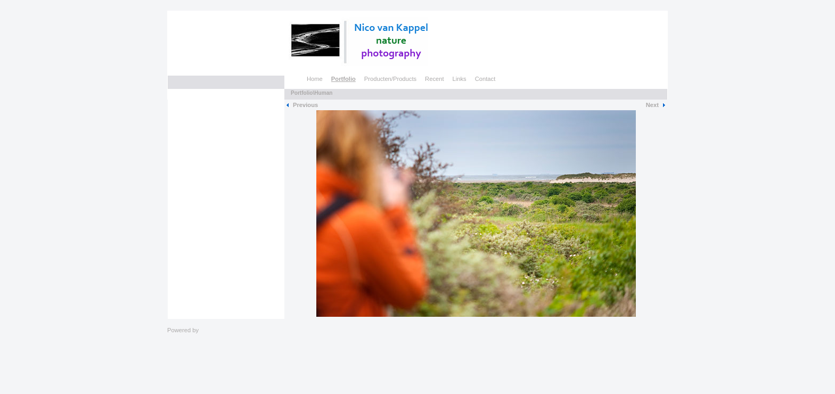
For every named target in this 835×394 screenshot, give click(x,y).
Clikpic (209, 330)
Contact (485, 79)
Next (652, 105)
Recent (434, 79)
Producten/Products (390, 79)
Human (323, 93)
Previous (305, 105)
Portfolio (343, 79)
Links (459, 79)
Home (315, 79)
